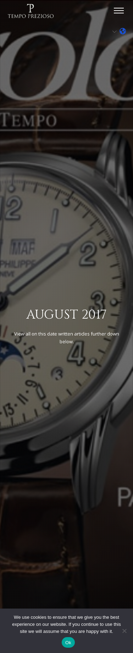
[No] (124, 630)
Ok (68, 642)
